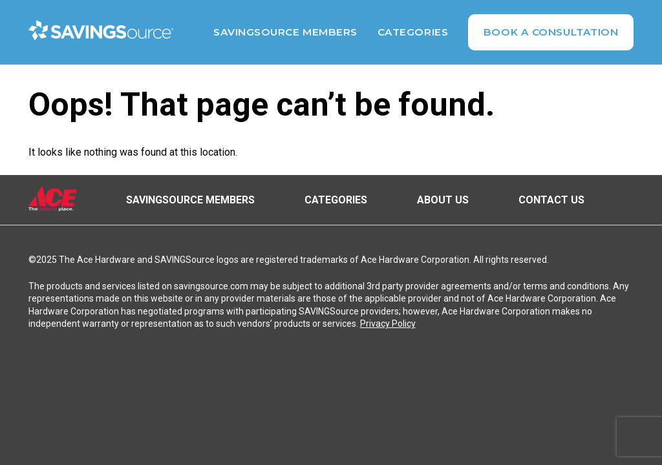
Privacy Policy (388, 323)
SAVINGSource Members (285, 32)
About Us (443, 200)
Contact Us (551, 200)
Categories (413, 32)
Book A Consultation (551, 32)
